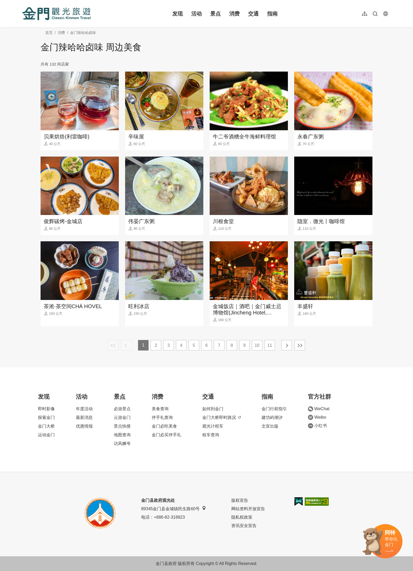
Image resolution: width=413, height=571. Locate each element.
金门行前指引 (274, 409)
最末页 (299, 345)
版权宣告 (239, 500)
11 (269, 345)
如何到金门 (212, 409)
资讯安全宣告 (244, 525)
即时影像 (46, 409)
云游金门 (122, 417)
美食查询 (160, 409)
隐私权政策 (241, 517)
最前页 (113, 345)
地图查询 (122, 435)
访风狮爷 (122, 443)
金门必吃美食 (164, 426)
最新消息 (84, 417)
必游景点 (122, 409)
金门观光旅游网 (56, 13)
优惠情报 (84, 426)
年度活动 (84, 409)
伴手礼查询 (162, 417)
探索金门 (46, 417)
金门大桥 (46, 426)
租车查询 (210, 435)
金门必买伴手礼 (166, 435)
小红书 (317, 425)
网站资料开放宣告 (248, 509)
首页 (49, 33)
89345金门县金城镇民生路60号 (173, 508)
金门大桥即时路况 (221, 417)
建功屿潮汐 (272, 417)
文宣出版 (270, 426)
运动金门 (46, 435)
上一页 (126, 345)
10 (257, 345)
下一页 (286, 345)
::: (24, 3)
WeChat (319, 409)
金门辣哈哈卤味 (83, 33)
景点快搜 (122, 426)
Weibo (317, 417)
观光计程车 (212, 426)
